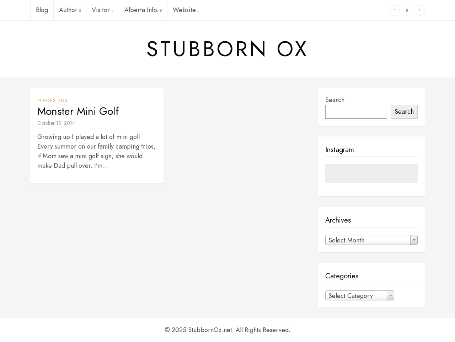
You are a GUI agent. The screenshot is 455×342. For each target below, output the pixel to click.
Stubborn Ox (227, 49)
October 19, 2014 (56, 123)
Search (334, 100)
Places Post (54, 100)
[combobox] (371, 240)
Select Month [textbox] (346, 240)
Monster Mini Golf (78, 111)
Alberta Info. (143, 10)
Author (70, 10)
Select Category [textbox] (350, 295)
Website (186, 10)
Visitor (102, 10)
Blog (42, 10)
